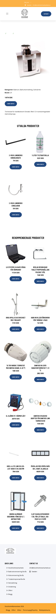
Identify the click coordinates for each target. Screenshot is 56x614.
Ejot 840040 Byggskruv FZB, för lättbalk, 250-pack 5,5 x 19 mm (40, 517)
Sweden (29, 5)
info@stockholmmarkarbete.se (41, 5)
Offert (46, 14)
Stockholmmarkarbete (16, 568)
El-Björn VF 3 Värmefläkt (15, 416)
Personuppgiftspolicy (30, 611)
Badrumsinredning (26, 90)
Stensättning (12, 583)
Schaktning (12, 587)
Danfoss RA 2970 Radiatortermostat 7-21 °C (40, 368)
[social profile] (31, 2)
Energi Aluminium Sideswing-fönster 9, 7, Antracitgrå (15, 517)
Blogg (10, 595)
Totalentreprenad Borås (16, 580)
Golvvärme (18, 33)
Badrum (9, 33)
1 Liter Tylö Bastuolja (40, 155)
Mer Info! (10, 104)
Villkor (19, 611)
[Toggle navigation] (7, 13)
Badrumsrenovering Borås (17, 572)
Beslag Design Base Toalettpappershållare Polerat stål (40, 269)
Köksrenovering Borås (16, 576)
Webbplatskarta (44, 611)
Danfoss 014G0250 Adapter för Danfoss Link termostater (40, 418)
